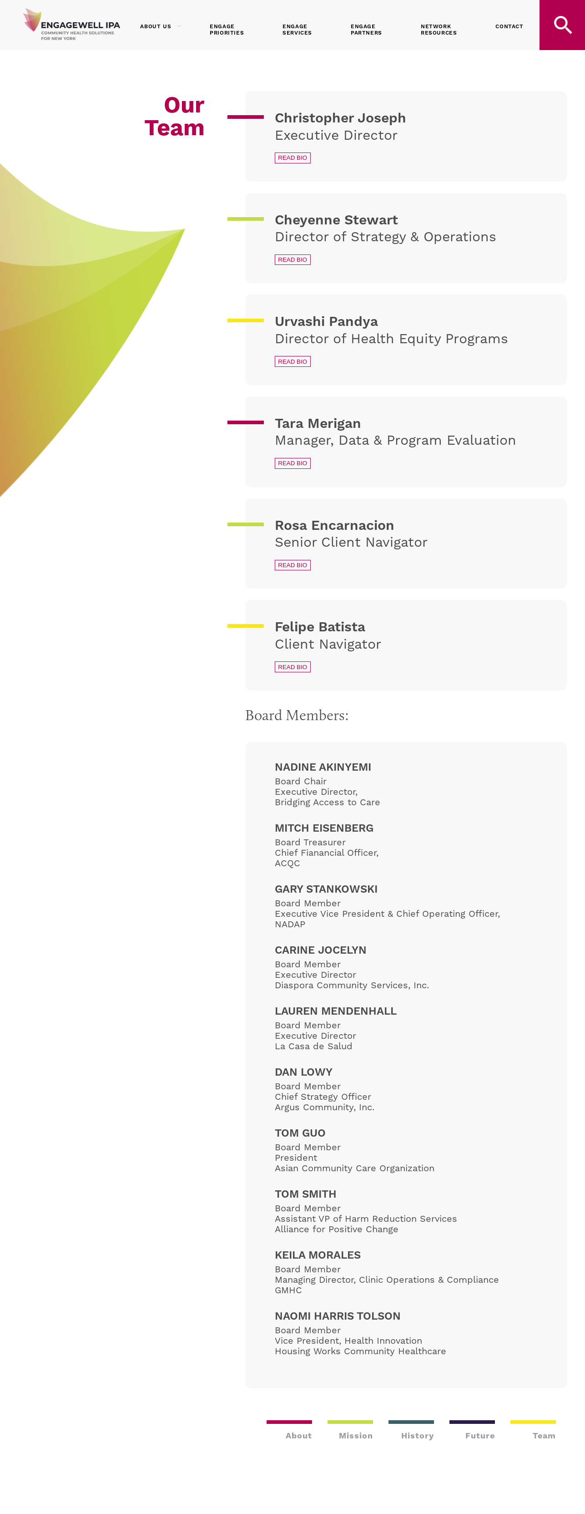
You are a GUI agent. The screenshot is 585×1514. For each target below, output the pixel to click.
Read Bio (292, 157)
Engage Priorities (227, 30)
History (417, 1435)
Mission (356, 1435)
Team (544, 1435)
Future (480, 1435)
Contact (509, 27)
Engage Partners (366, 30)
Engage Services (297, 30)
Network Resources (439, 30)
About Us (161, 27)
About (299, 1435)
